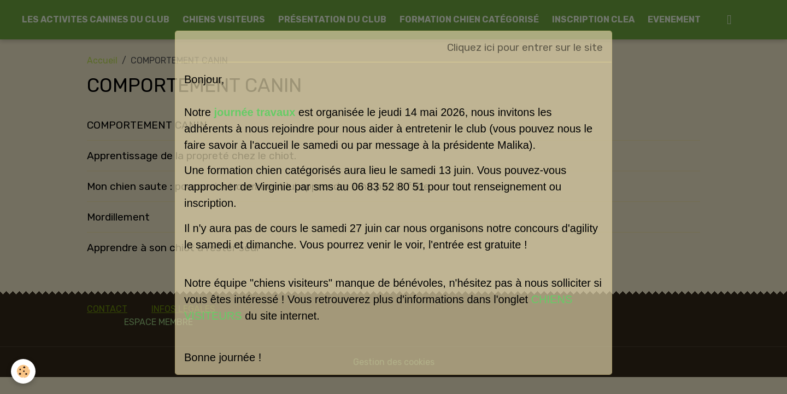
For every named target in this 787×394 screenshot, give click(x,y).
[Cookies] (23, 371)
